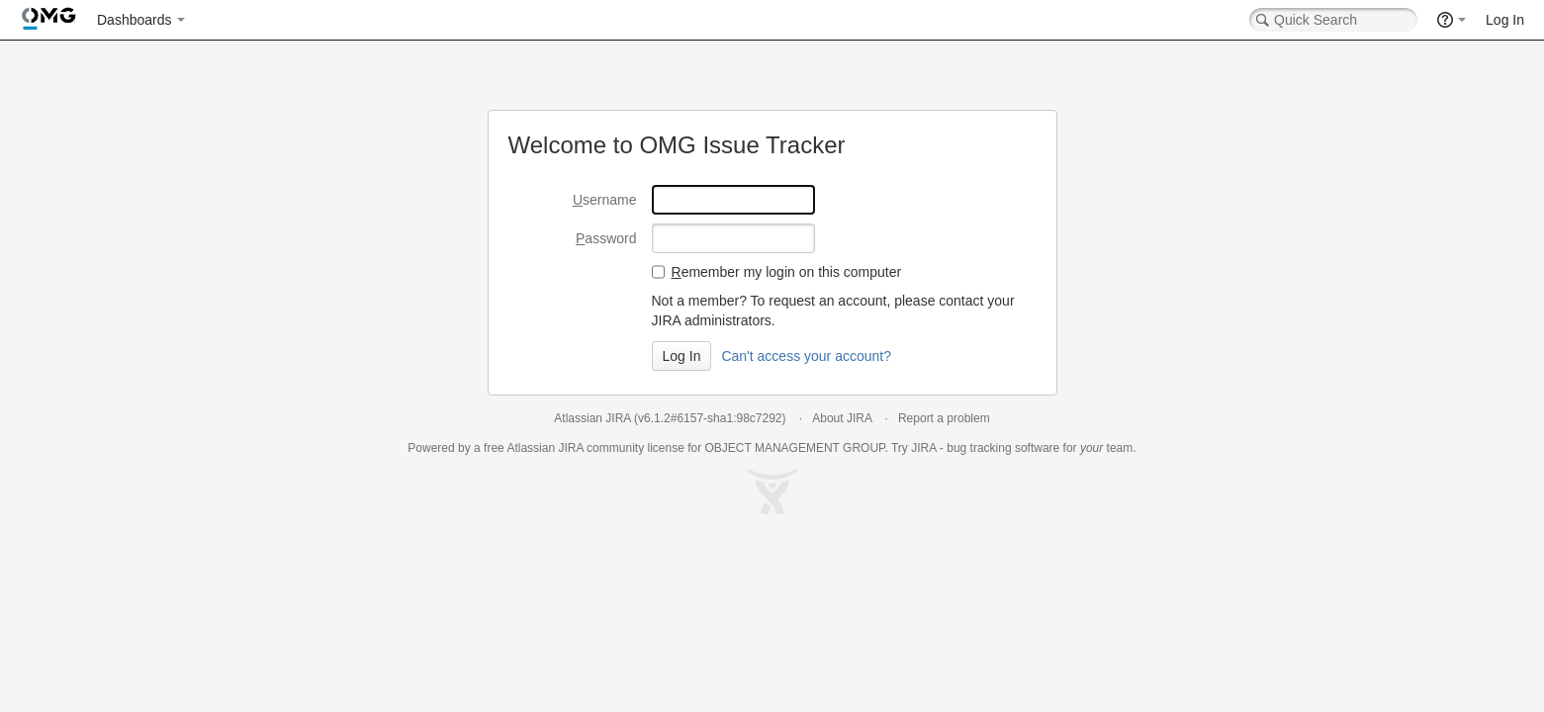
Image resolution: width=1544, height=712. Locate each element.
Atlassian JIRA (592, 418)
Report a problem (944, 418)
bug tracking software (1003, 448)
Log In (1505, 20)
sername (605, 200)
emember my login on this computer (787, 272)
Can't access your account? (806, 356)
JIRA (570, 448)
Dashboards (134, 20)
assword (606, 238)
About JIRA (841, 418)
